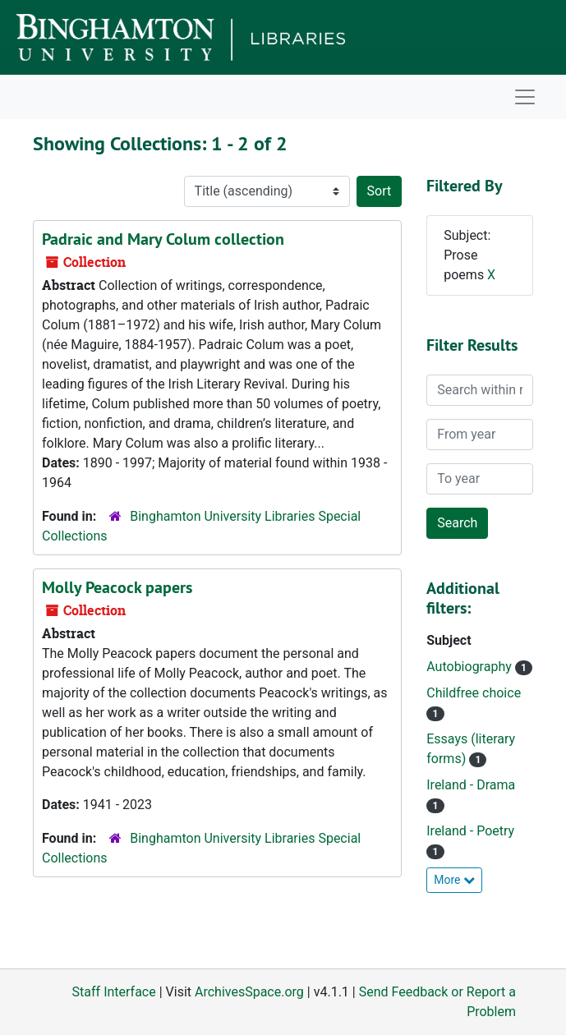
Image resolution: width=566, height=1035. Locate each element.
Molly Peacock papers (117, 587)
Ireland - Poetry (470, 831)
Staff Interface (114, 992)
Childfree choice (473, 693)
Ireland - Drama (470, 785)
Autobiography (470, 666)
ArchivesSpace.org (249, 992)
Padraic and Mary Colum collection (163, 239)
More (454, 879)
